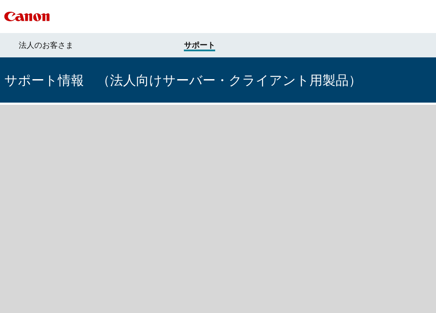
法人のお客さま (46, 45)
